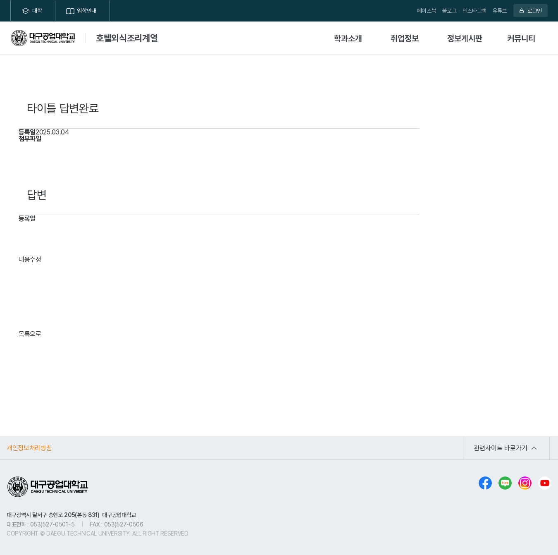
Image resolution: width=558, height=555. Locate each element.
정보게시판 (464, 38)
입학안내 (86, 10)
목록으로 (30, 333)
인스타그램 (474, 10)
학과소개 (348, 38)
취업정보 (405, 38)
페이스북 (426, 10)
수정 (35, 259)
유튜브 (499, 10)
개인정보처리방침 (29, 447)
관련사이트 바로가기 (500, 447)
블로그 (449, 10)
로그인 (534, 10)
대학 (37, 10)
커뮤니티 (521, 38)
